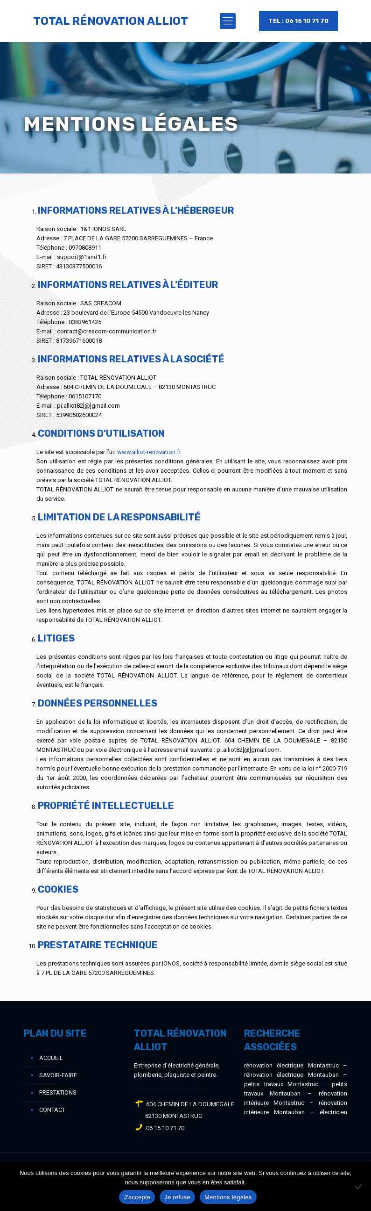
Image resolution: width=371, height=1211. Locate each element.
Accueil (51, 1057)
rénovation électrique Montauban (291, 1074)
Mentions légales (228, 1197)
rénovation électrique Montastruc (291, 1065)
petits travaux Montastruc (281, 1084)
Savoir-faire (58, 1075)
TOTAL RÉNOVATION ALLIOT (110, 21)
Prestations (58, 1092)
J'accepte (137, 1197)
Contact (52, 1109)
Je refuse (177, 1197)
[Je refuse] (359, 1186)
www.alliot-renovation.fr (149, 451)
